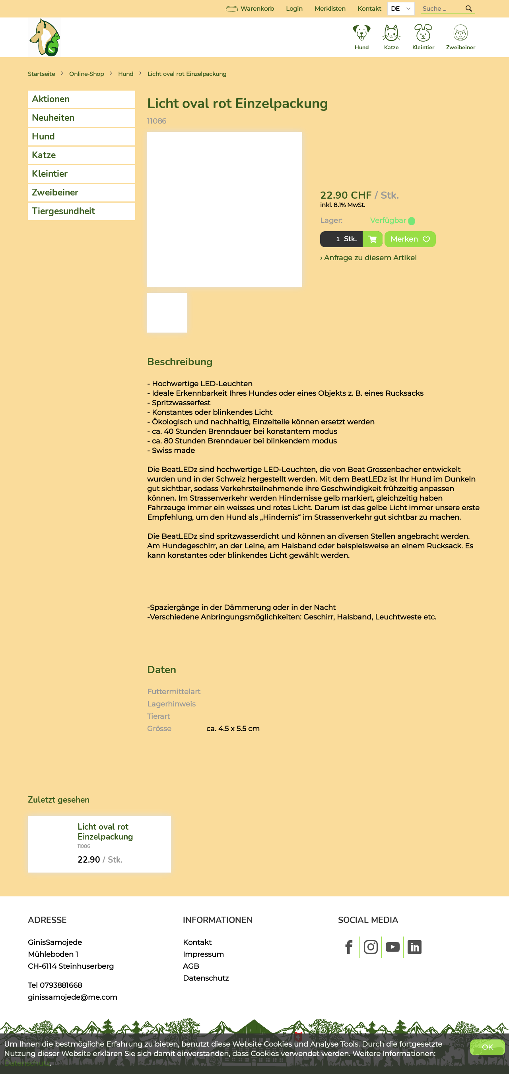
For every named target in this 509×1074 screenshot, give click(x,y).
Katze (44, 155)
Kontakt (369, 8)
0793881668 (61, 985)
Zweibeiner (55, 192)
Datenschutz (206, 978)
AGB (191, 966)
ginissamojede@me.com (72, 997)
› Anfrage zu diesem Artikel (368, 258)
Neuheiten (53, 118)
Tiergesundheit (63, 211)
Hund (125, 73)
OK (487, 1047)
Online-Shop (86, 73)
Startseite (41, 73)
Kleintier (50, 174)
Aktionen (51, 99)
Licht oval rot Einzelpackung (187, 73)
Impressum (203, 954)
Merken (410, 239)
